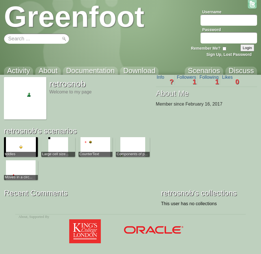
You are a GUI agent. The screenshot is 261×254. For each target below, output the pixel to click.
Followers (186, 80)
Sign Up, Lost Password (229, 54)
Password (211, 29)
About (22, 217)
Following (209, 80)
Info (165, 80)
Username (211, 12)
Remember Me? (205, 48)
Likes (230, 80)
